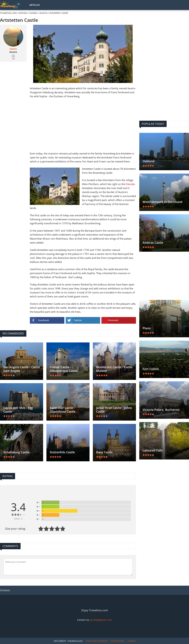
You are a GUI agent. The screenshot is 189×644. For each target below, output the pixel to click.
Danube (130, 184)
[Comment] (67, 567)
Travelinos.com (8, 13)
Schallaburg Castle (16, 452)
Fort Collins (151, 369)
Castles (33, 13)
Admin (13, 49)
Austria (43, 13)
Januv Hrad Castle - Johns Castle (114, 409)
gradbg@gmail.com (101, 619)
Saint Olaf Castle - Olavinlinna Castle (62, 409)
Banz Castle (104, 452)
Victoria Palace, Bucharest (161, 409)
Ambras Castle (153, 242)
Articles (34, 4)
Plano (147, 328)
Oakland (148, 161)
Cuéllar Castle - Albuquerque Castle (64, 369)
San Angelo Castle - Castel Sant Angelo (21, 369)
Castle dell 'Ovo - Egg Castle (18, 409)
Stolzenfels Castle (62, 452)
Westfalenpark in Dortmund (162, 202)
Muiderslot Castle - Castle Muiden (114, 369)
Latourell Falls (153, 450)
